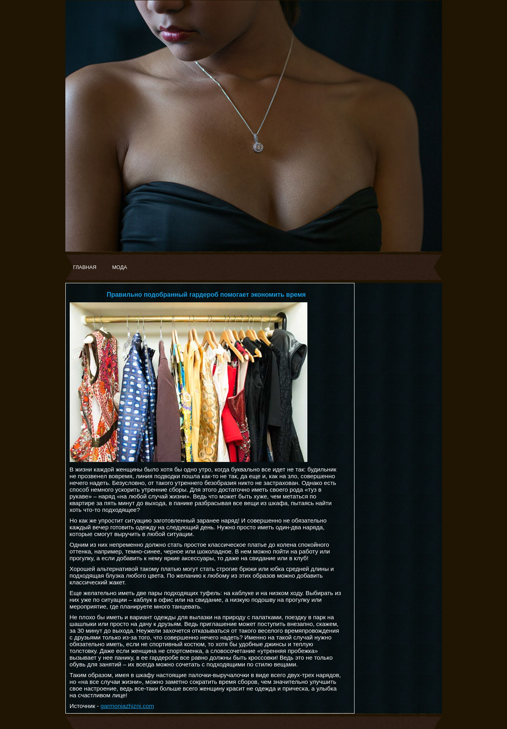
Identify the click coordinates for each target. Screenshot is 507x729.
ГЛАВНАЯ (85, 267)
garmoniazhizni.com (127, 705)
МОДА (119, 267)
